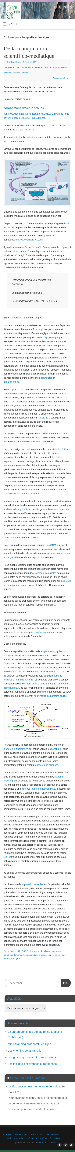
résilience (66, 449)
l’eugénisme (14, 533)
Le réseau (6, 1134)
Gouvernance (26, 67)
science (50, 955)
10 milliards (21, 671)
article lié (43, 417)
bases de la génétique (19, 509)
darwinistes (46, 378)
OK (64, 982)
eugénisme (56, 951)
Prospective (61, 67)
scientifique (55, 749)
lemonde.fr (19, 955)
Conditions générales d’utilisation (44, 1138)
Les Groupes (21, 1134)
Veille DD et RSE (21, 73)
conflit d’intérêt (42, 247)
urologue (15, 958)
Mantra (42, 1142)
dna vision (34, 951)
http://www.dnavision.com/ (29, 239)
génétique (8, 955)
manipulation (31, 955)
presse (42, 955)
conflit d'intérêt (22, 951)
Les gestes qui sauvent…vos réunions (32, 1057)
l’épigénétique (51, 337)
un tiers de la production (36, 683)
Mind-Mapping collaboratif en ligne (29, 1044)
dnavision (45, 951)
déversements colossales (42, 573)
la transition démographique (37, 667)
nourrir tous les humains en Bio (50, 696)
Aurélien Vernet (14, 62)
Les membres (52, 1134)
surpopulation (48, 651)
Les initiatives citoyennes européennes (32, 1063)
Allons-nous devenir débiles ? (25, 108)
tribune (7, 958)
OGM (53, 545)
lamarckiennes (11, 382)
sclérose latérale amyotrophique (38, 789)
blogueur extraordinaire (16, 749)
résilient (8, 857)
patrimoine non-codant (15, 393)
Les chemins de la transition (25, 1050)
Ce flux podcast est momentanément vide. (34, 1086)
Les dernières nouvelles (13, 1138)
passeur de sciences (47, 765)
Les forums (36, 1134)
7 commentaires (60, 78)
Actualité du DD (11, 67)
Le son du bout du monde (28, 1078)
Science (7, 73)
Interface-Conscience (44, 67)
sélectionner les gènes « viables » (21, 493)
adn (12, 951)
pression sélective (33, 884)
